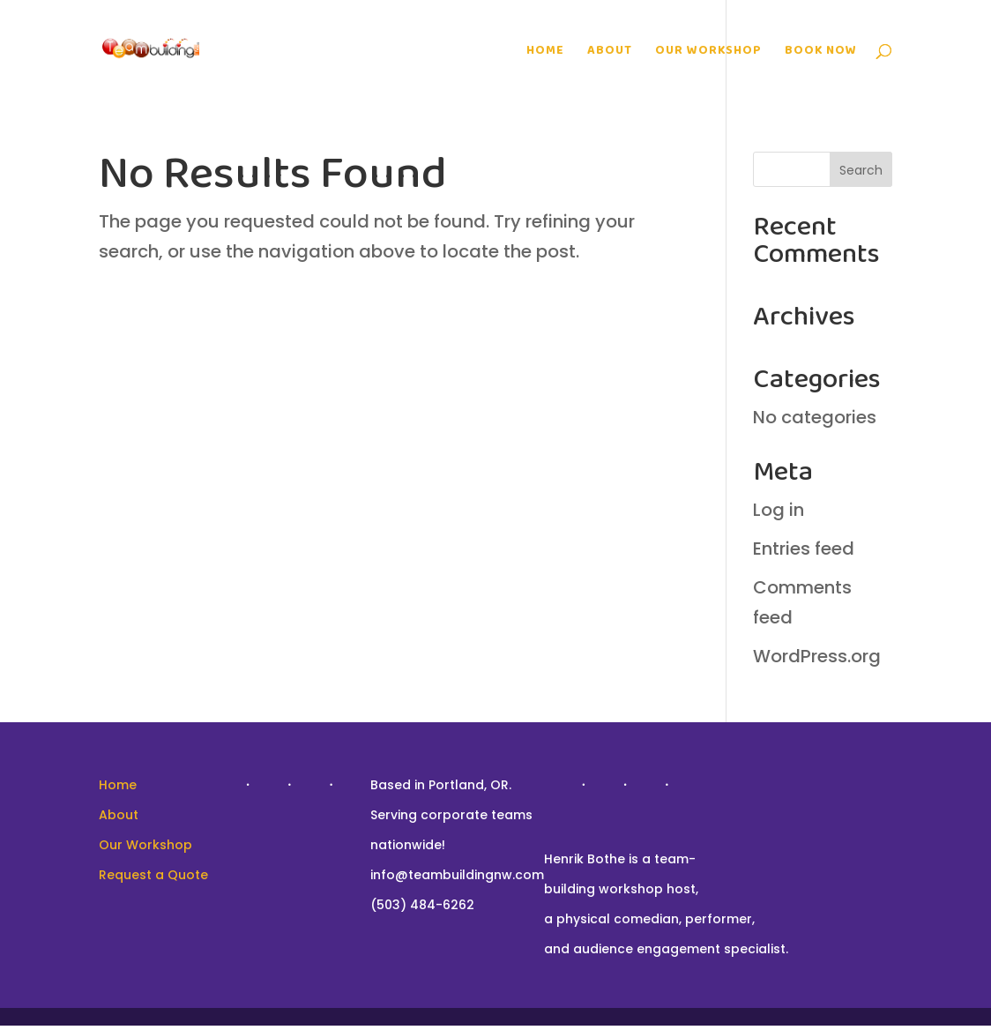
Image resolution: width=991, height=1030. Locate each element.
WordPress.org (817, 656)
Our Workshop (708, 52)
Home (545, 52)
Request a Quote (153, 875)
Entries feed (803, 548)
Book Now (821, 52)
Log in (778, 509)
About (609, 52)
